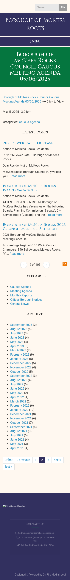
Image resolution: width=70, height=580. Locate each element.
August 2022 (18, 380)
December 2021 (20, 414)
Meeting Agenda (21, 291)
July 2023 (16, 333)
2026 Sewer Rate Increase (28, 143)
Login (64, 574)
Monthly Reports (21, 295)
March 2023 (18, 350)
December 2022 (20, 363)
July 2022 (16, 384)
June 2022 (17, 388)
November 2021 (20, 418)
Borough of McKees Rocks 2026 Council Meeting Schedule (34, 226)
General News (19, 304)
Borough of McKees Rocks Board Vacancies (29, 188)
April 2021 (17, 448)
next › (57, 460)
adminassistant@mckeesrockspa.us (36, 534)
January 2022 (19, 410)
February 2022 (19, 405)
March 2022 (18, 401)
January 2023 (19, 359)
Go (63, 7)
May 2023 (16, 342)
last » (8, 466)
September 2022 (21, 376)
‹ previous (23, 460)
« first (9, 460)
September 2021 (21, 427)
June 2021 (17, 439)
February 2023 (19, 354)
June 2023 (17, 337)
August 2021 (18, 431)
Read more (18, 176)
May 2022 (16, 393)
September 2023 (21, 325)
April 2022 (17, 397)
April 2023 (17, 346)
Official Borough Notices (26, 299)
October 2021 (19, 422)
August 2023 (18, 329)
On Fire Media (51, 574)
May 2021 (16, 444)
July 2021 (16, 435)
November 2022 (20, 367)
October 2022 (19, 371)
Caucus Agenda (29, 122)
